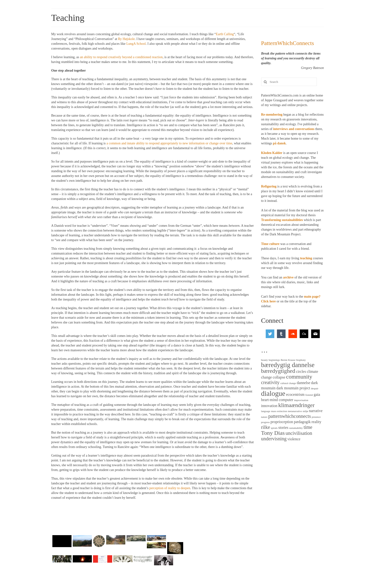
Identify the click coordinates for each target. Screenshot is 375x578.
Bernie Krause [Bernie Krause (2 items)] (288, 360)
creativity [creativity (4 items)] (270, 382)
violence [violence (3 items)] (293, 439)
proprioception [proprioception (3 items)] (281, 422)
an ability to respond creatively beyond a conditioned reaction (121, 57)
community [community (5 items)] (299, 377)
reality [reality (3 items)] (316, 422)
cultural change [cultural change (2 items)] (288, 383)
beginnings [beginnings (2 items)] (274, 360)
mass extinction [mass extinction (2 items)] (279, 411)
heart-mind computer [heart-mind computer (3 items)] (277, 400)
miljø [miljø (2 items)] (305, 411)
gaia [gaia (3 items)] (317, 394)
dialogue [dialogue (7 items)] (273, 393)
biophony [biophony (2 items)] (301, 360)
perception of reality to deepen (169, 488)
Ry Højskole (126, 39)
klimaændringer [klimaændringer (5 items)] (296, 405)
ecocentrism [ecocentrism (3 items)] (295, 394)
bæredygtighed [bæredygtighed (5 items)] (278, 371)
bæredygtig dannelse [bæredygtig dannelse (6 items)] (288, 364)
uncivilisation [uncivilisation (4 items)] (299, 433)
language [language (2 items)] (265, 411)
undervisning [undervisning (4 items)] (274, 438)
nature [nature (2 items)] (264, 417)
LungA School (136, 43)
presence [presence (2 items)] (316, 417)
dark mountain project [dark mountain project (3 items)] (293, 388)
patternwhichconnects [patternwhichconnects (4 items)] (289, 416)
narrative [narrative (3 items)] (316, 411)
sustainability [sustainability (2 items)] (296, 428)
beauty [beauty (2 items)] (264, 360)
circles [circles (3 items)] (301, 371)
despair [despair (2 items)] (314, 388)
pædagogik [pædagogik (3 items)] (302, 422)
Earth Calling (225, 34)
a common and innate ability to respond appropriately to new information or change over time (169, 143)
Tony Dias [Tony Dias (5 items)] (273, 433)
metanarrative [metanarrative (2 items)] (295, 411)
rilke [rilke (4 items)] (265, 427)
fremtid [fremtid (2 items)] (309, 395)
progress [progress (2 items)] (265, 422)
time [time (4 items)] (307, 427)
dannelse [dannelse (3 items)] (303, 383)
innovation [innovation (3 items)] (269, 406)
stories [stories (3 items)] (283, 427)
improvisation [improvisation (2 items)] (301, 400)
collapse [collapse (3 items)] (279, 377)
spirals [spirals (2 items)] (274, 428)
